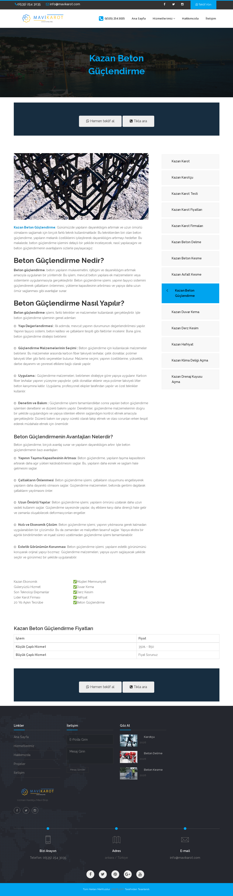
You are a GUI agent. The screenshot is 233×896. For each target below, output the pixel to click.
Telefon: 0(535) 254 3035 (48, 857)
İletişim (211, 18)
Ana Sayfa (139, 18)
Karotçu (149, 736)
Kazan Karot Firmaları (187, 226)
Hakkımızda (190, 18)
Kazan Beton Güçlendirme (185, 293)
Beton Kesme (153, 769)
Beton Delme (153, 753)
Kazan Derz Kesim (185, 328)
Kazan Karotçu (182, 177)
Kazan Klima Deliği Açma (190, 360)
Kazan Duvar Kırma (185, 312)
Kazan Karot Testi (185, 193)
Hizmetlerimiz (164, 18)
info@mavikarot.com (63, 4)
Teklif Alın (203, 4)
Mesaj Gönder (77, 769)
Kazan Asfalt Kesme (186, 274)
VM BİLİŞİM (117, 889)
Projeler (19, 764)
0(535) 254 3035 (28, 4)
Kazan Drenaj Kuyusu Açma (187, 379)
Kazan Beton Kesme (187, 258)
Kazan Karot (181, 161)
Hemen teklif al (100, 121)
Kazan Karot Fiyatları (187, 209)
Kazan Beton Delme (186, 242)
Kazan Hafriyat (182, 344)
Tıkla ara (138, 121)
